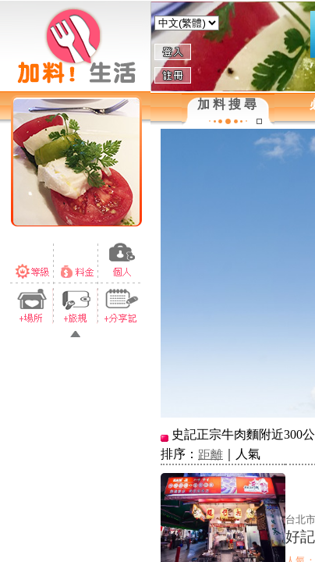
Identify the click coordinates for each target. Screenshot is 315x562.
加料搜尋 (228, 104)
